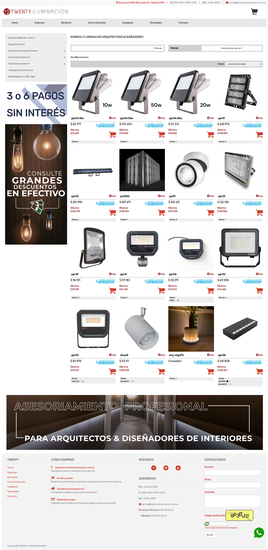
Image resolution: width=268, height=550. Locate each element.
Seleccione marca (231, 48)
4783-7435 (190, 3)
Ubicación (66, 23)
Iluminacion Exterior (37, 58)
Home (15, 23)
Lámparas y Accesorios (20, 70)
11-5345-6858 (212, 3)
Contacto (183, 23)
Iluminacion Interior (37, 65)
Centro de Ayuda (97, 23)
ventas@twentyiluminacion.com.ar (246, 3)
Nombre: (209, 467)
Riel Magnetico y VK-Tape (21, 76)
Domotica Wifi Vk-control (21, 38)
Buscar (158, 48)
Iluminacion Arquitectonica (37, 52)
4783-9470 (178, 3)
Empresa (39, 23)
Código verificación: (215, 515)
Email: (207, 479)
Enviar (210, 535)
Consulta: (209, 492)
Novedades (156, 23)
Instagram (127, 23)
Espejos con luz (16, 44)
